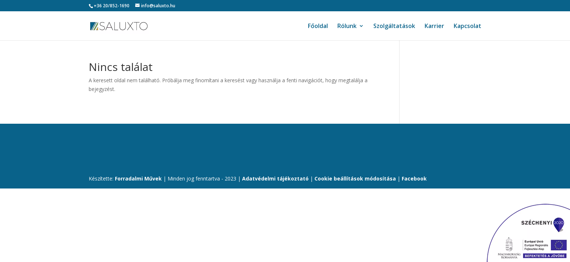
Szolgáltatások (394, 26)
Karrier (434, 26)
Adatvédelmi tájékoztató (275, 178)
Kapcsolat (467, 26)
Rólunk (347, 26)
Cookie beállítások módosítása (355, 178)
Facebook (414, 178)
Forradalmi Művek (138, 178)
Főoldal (318, 26)
